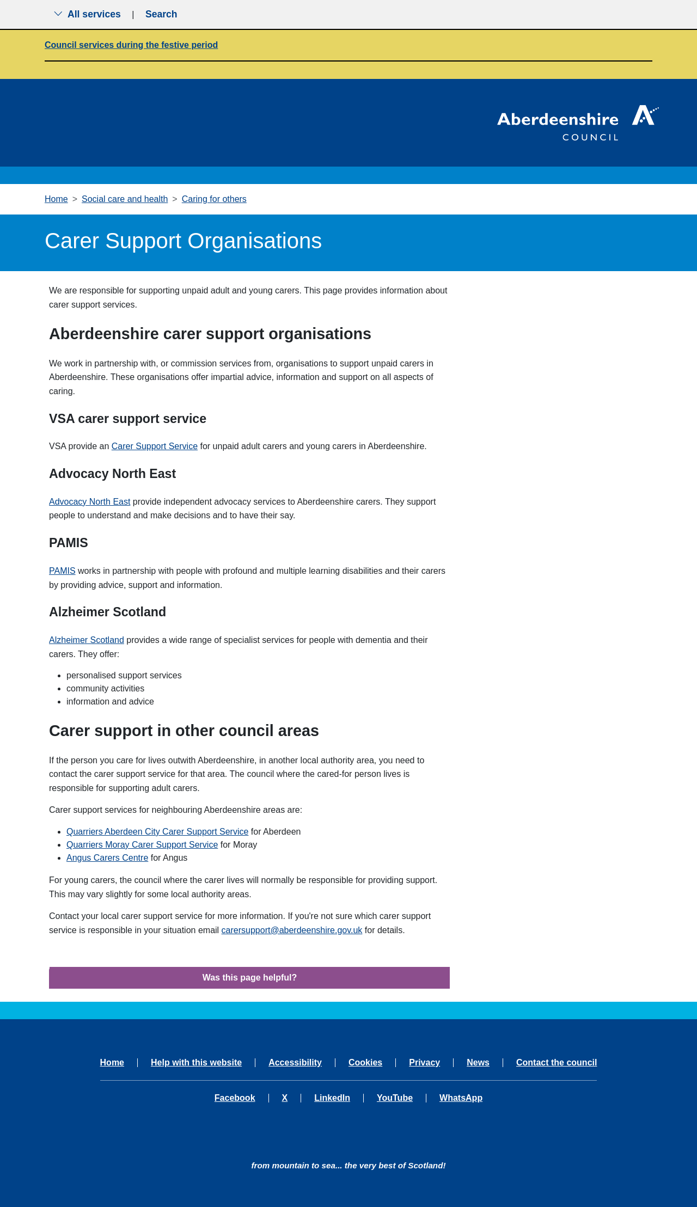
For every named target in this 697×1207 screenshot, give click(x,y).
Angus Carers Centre (107, 857)
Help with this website (196, 1062)
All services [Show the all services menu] (87, 14)
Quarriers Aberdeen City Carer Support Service (157, 831)
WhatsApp (460, 1098)
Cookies (365, 1062)
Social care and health (125, 199)
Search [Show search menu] (161, 14)
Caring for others (214, 199)
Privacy (424, 1062)
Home (56, 199)
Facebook (235, 1098)
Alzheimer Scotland (86, 640)
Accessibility (295, 1062)
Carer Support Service (155, 446)
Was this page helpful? (250, 977)
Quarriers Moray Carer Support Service (142, 844)
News (478, 1062)
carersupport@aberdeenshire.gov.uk (292, 930)
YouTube (395, 1098)
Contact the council (556, 1062)
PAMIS (62, 570)
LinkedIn (332, 1098)
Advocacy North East (89, 501)
